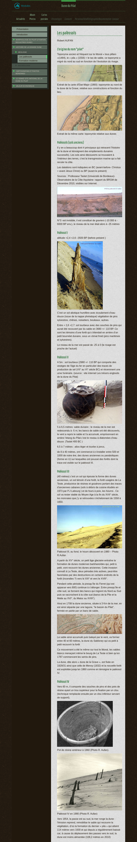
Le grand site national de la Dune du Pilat (29, 80)
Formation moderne (28, 60)
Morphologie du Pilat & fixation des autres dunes (31, 41)
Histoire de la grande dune (29, 47)
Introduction (22, 34)
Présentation (23, 29)
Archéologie (24, 65)
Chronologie (56, 18)
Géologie (22, 52)
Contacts (68, 18)
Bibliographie (92, 18)
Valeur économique (25, 86)
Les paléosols (25, 57)
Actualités (20, 18)
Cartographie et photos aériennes (27, 72)
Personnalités (80, 18)
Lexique (115, 18)
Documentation (104, 18)
